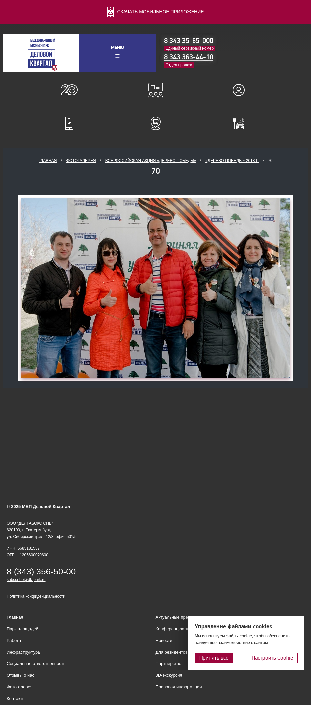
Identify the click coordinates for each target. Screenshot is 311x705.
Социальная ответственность (36, 663)
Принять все (213, 657)
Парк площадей (22, 628)
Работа (14, 640)
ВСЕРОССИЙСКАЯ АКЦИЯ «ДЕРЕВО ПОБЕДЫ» (150, 160)
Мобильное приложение (69, 123)
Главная (48, 160)
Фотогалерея (81, 160)
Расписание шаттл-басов (155, 123)
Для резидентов (241, 90)
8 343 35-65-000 (188, 40)
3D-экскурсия (169, 675)
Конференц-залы (155, 90)
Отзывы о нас (20, 675)
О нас (69, 90)
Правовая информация (179, 686)
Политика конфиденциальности (36, 596)
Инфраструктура (23, 652)
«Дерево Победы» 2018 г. (232, 160)
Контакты (16, 698)
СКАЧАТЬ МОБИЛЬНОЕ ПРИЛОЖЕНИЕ (155, 11)
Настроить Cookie (272, 657)
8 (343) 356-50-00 (41, 571)
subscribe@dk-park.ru (26, 579)
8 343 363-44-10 (188, 57)
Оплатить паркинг (241, 123)
